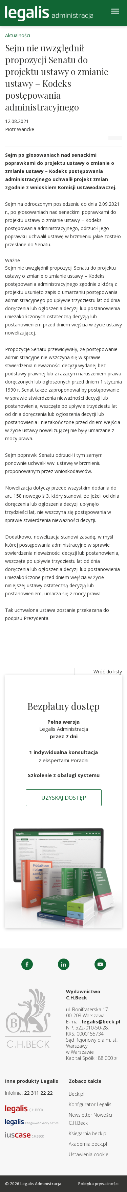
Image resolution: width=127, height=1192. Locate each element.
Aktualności (17, 35)
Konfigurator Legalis (90, 1104)
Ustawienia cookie (88, 1154)
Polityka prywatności (98, 1184)
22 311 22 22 (38, 1093)
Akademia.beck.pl (88, 1144)
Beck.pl (76, 1094)
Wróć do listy (107, 671)
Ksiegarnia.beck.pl (88, 1133)
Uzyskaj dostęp (63, 797)
